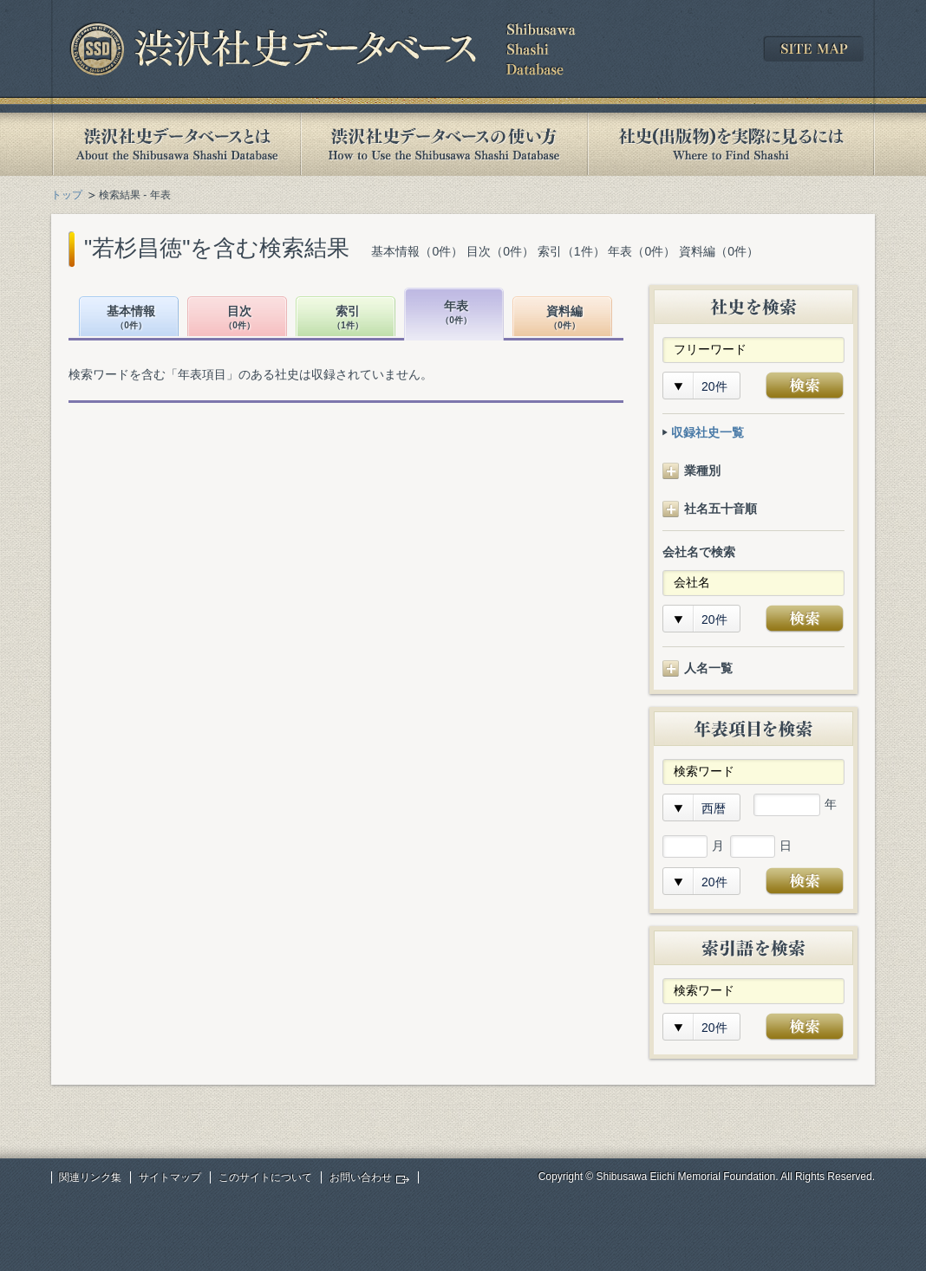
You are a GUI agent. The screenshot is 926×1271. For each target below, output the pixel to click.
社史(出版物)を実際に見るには (731, 144)
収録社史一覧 (707, 432)
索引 (348, 318)
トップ (66, 195)
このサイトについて (265, 1177)
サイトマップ (170, 1177)
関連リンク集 (90, 1177)
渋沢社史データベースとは (175, 144)
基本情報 (131, 318)
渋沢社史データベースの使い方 (444, 144)
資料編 (564, 318)
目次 (239, 318)
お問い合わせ (360, 1177)
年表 (456, 313)
